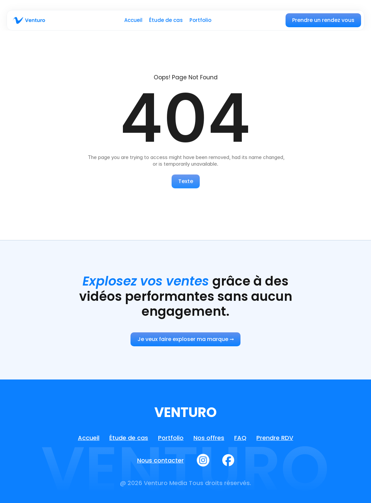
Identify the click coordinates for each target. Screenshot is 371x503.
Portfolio (200, 20)
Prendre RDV (274, 438)
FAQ (240, 438)
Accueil (133, 20)
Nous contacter (160, 460)
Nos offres (208, 438)
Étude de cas (166, 20)
